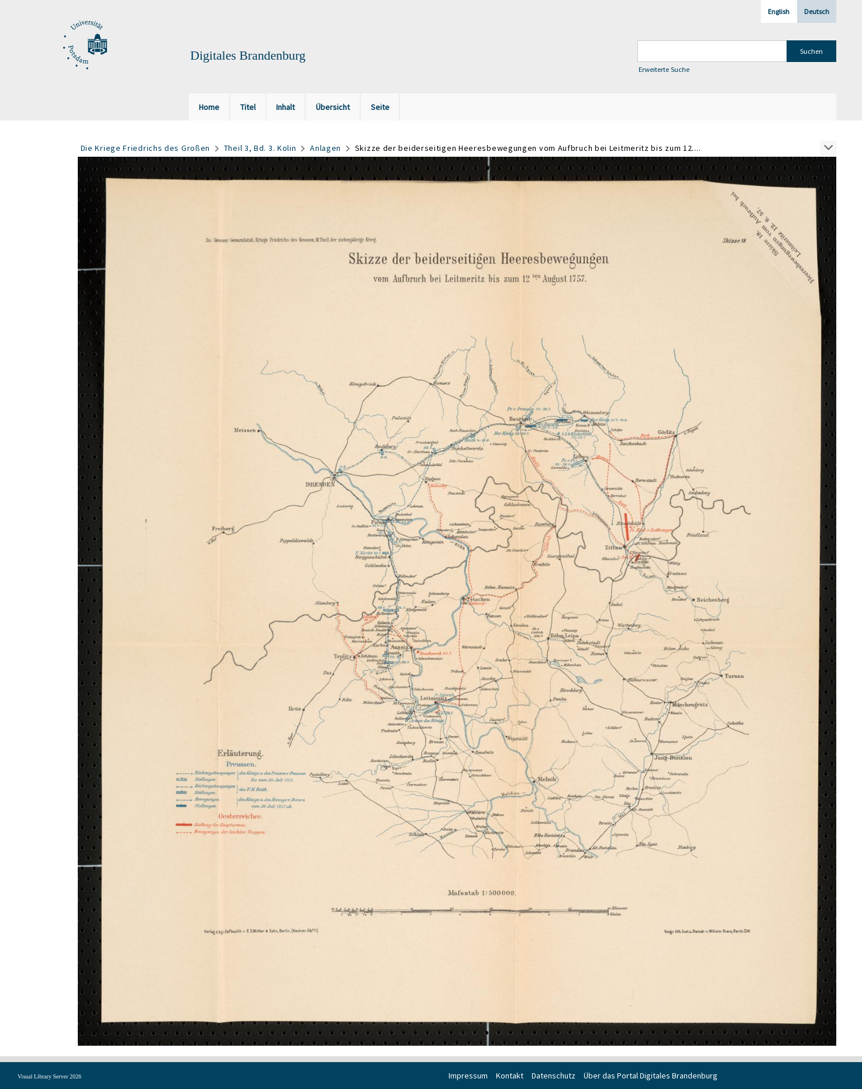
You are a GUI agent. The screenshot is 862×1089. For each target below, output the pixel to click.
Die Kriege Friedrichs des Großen (145, 148)
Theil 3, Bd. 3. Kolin (260, 148)
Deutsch (816, 11)
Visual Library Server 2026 (49, 1076)
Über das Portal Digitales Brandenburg (651, 1075)
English (778, 11)
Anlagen (325, 148)
